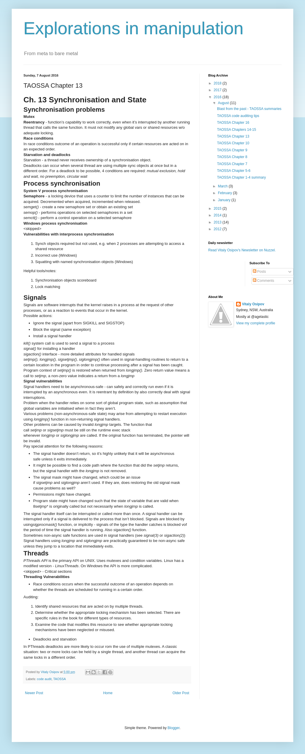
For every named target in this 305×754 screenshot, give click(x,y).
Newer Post (34, 693)
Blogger (173, 728)
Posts (259, 272)
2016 (218, 97)
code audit (44, 679)
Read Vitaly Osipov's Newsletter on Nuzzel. (242, 250)
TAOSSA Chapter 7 (232, 164)
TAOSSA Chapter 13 (233, 136)
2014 (218, 215)
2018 (218, 83)
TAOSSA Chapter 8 (232, 157)
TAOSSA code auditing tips (238, 116)
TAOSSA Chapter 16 (233, 123)
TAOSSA (59, 679)
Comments (263, 281)
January (224, 200)
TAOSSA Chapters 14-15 (236, 130)
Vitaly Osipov (253, 304)
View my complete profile (255, 323)
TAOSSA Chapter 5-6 (233, 171)
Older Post (180, 693)
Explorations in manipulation (133, 28)
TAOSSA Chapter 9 (232, 150)
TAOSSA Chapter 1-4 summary (241, 177)
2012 (218, 229)
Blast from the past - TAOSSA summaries (249, 109)
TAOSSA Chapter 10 (233, 143)
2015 (218, 208)
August (224, 103)
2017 (218, 90)
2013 (218, 222)
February (225, 193)
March (223, 186)
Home (108, 693)
